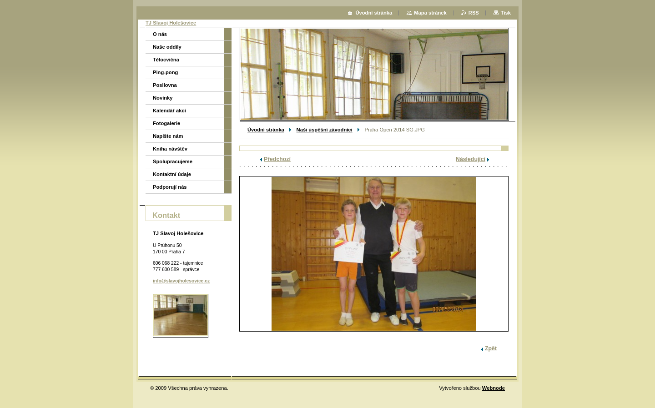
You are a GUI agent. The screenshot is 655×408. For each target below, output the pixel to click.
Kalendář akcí (169, 110)
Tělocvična (166, 59)
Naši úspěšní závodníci (325, 129)
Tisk (506, 12)
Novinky (163, 98)
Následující (470, 159)
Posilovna (165, 85)
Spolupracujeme (172, 161)
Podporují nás (170, 187)
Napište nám (168, 136)
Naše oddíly (167, 47)
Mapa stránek (430, 12)
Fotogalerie (166, 123)
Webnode (493, 388)
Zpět (491, 348)
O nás (160, 34)
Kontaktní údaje (172, 174)
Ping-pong (165, 72)
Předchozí (277, 159)
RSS (474, 12)
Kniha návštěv (170, 148)
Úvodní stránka (265, 129)
